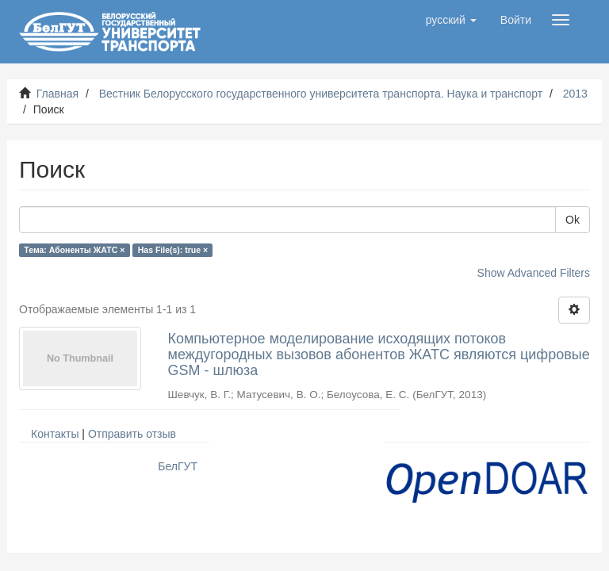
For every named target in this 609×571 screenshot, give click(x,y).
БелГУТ (177, 466)
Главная (57, 93)
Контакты (55, 433)
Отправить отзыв (132, 433)
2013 (575, 93)
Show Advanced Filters (533, 272)
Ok (572, 219)
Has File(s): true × (173, 250)
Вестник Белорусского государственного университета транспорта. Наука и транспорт (320, 93)
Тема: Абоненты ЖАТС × (74, 250)
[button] (451, 20)
